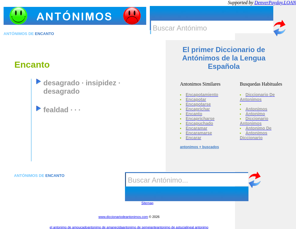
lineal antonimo (197, 227)
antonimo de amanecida (105, 227)
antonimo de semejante (140, 227)
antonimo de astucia (171, 227)
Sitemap (147, 203)
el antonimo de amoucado (69, 227)
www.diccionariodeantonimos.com (123, 217)
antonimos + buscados (199, 147)
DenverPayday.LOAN (275, 2)
